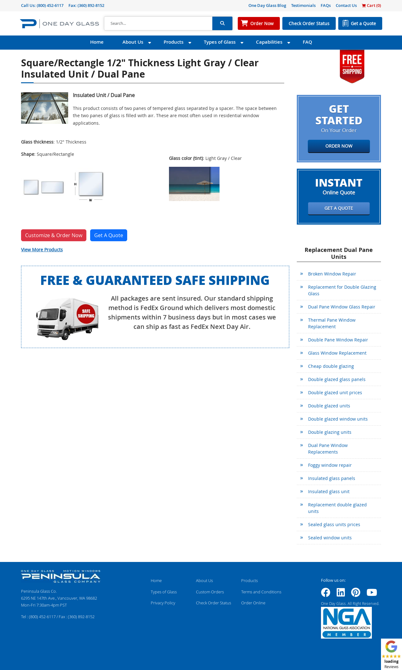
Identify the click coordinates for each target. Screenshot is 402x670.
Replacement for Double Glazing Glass (342, 290)
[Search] (158, 23)
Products (173, 42)
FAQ (307, 42)
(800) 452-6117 (50, 5)
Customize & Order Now (53, 235)
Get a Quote (363, 23)
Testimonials (303, 5)
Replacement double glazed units (337, 508)
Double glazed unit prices (335, 392)
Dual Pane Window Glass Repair (341, 307)
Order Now (262, 23)
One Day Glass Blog (267, 5)
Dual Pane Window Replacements (328, 448)
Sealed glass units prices (334, 524)
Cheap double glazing (331, 366)
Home (97, 42)
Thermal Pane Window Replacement (332, 323)
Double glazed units (329, 406)
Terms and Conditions (261, 592)
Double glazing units (329, 432)
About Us (132, 42)
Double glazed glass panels (337, 379)
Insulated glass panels (331, 478)
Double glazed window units (338, 419)
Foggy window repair (330, 465)
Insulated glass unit (329, 491)
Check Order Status (309, 23)
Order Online (253, 603)
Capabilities (269, 42)
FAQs (326, 5)
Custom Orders (210, 592)
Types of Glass (220, 42)
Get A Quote (108, 235)
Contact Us (346, 5)
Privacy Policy (163, 603)
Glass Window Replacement (337, 353)
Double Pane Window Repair (338, 340)
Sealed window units (330, 538)
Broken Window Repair (332, 274)
